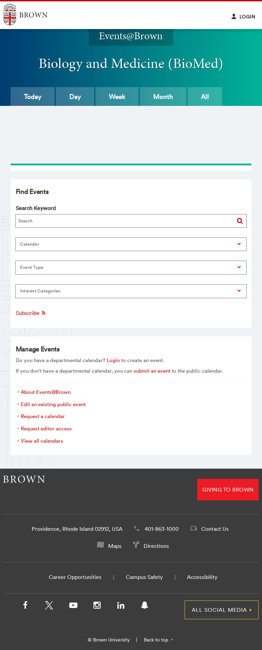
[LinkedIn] (121, 606)
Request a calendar (43, 416)
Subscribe (31, 312)
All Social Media (219, 609)
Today (32, 97)
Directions (156, 545)
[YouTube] (73, 606)
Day (75, 97)
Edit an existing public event (53, 404)
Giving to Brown (227, 489)
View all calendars (42, 441)
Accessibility (202, 576)
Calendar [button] (29, 244)
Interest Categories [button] (40, 291)
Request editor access (46, 428)
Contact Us (215, 528)
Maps (114, 545)
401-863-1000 (162, 528)
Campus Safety (144, 576)
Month (163, 97)
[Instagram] (97, 606)
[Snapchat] (145, 606)
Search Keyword (36, 208)
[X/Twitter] (49, 606)
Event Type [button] (32, 267)
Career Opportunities (75, 576)
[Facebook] (25, 606)
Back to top (159, 640)
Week (117, 97)
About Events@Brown (46, 392)
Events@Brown (131, 35)
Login (113, 360)
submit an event (152, 371)
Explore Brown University (33, 14)
